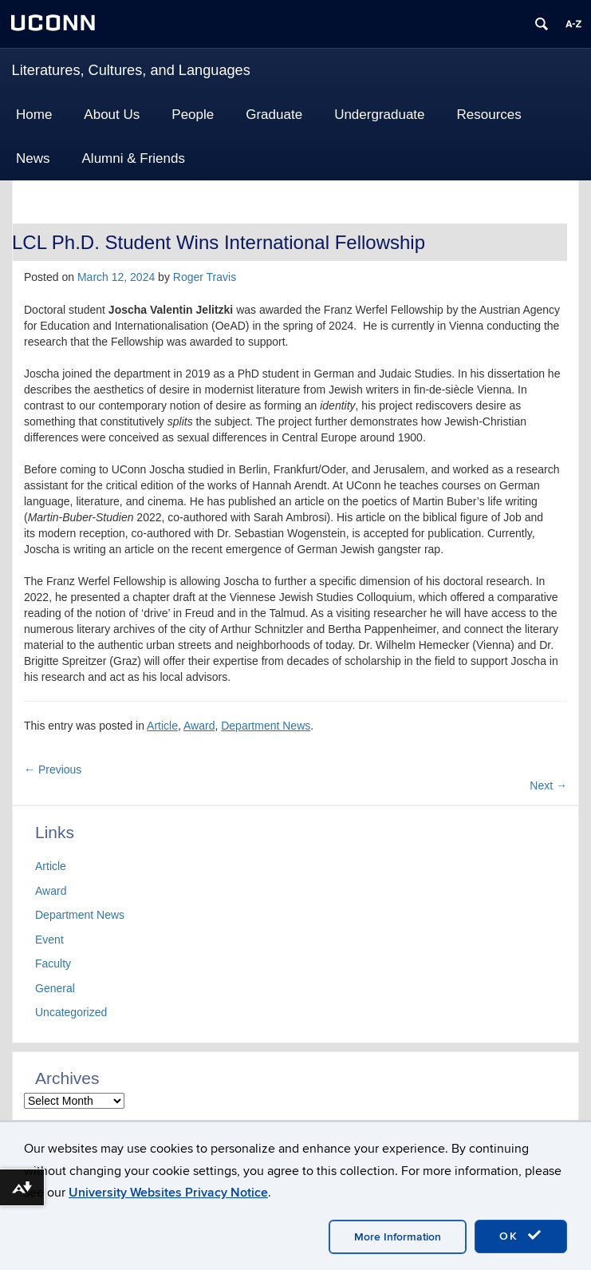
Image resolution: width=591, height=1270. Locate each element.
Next (548, 785)
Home (34, 114)
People (192, 114)
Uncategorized (71, 1012)
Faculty (53, 963)
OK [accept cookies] (520, 1235)
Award (199, 725)
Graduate (274, 114)
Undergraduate (379, 114)
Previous (52, 769)
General (55, 988)
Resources (489, 114)
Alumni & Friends (133, 158)
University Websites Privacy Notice (168, 1193)
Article (162, 725)
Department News (265, 725)
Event (49, 939)
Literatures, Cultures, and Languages (131, 70)
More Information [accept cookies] (397, 1237)
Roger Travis (204, 277)
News (33, 158)
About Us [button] (112, 114)
